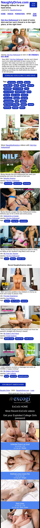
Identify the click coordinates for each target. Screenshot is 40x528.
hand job (24, 95)
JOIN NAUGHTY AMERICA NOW (13, 384)
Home (3, 14)
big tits (16, 85)
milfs (16, 101)
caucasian (7, 88)
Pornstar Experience (11, 296)
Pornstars (20, 14)
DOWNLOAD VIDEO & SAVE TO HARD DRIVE (20, 76)
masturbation (8, 101)
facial (29, 92)
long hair (24, 98)
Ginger (24, 478)
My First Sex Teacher (11, 253)
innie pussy (8, 98)
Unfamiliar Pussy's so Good (20, 444)
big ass (19, 82)
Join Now (35, 14)
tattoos (22, 107)
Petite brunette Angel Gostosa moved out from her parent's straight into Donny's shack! (19, 330)
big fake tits (8, 85)
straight (15, 107)
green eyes (15, 95)
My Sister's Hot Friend (11, 333)
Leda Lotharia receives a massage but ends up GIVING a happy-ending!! (17, 368)
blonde (23, 85)
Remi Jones (20, 503)
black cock (21, 258)
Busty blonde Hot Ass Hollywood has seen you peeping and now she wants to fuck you (18, 175)
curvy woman (8, 92)
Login (32, 390)
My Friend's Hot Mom (11, 104)
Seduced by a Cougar (11, 216)
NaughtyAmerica (16, 10)
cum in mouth (18, 88)
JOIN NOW (33, 5)
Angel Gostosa (11, 336)
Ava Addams (10, 298)
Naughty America (9, 178)
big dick (27, 82)
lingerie (16, 98)
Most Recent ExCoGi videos (20, 411)
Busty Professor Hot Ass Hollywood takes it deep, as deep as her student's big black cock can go (19, 250)
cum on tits (17, 183)
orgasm (23, 104)
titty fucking (15, 301)
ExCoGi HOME (20, 406)
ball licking (11, 82)
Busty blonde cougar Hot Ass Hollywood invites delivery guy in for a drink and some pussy (18, 213)
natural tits (19, 338)
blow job (30, 85)
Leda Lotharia (11, 373)
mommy (23, 101)
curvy (26, 88)
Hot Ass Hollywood (9, 20)
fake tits (6, 95)
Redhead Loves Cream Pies (20, 474)
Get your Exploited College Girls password (20, 416)
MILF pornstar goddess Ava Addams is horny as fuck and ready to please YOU (18, 293)
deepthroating (20, 92)
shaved (30, 104)
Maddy (24, 448)
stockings (7, 107)
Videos (10, 14)
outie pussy (29, 338)
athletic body (9, 338)
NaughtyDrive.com (15, 2)
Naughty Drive (5, 390)
